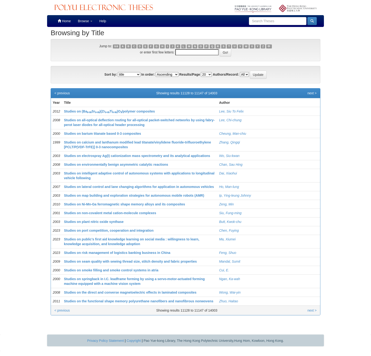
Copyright (134, 341)
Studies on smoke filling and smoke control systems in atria (111, 270)
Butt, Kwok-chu (230, 222)
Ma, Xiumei (227, 239)
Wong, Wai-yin (230, 292)
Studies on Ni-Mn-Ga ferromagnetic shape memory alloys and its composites (124, 204)
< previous (62, 93)
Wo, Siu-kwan (229, 156)
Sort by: (110, 74)
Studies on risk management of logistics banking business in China (117, 253)
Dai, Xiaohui (228, 173)
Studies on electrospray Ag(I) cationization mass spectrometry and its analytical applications (137, 156)
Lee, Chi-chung (230, 120)
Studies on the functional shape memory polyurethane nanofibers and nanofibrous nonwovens (138, 301)
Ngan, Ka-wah (229, 279)
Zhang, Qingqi (229, 142)
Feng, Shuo (227, 253)
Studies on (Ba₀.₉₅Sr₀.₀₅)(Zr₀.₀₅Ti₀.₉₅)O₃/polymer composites (109, 111)
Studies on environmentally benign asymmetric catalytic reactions (116, 164)
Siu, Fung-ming (230, 213)
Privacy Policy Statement (105, 341)
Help (102, 21)
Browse (85, 21)
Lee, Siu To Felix (231, 111)
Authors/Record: (226, 74)
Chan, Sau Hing (231, 164)
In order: (148, 74)
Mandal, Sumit (229, 261)
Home (64, 21)
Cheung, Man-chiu (232, 133)
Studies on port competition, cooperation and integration (109, 230)
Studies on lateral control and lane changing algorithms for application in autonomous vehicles (139, 187)
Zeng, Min (226, 204)
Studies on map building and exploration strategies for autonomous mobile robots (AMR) (134, 195)
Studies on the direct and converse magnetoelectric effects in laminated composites (130, 292)
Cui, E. (224, 270)
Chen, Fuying (229, 230)
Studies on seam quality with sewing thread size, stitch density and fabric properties (130, 261)
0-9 (116, 46)
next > (312, 93)
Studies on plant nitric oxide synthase (94, 222)
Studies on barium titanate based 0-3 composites (102, 133)
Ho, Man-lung (229, 187)
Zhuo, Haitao (228, 301)
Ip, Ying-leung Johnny (235, 195)
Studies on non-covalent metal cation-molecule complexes (110, 213)
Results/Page (189, 74)
